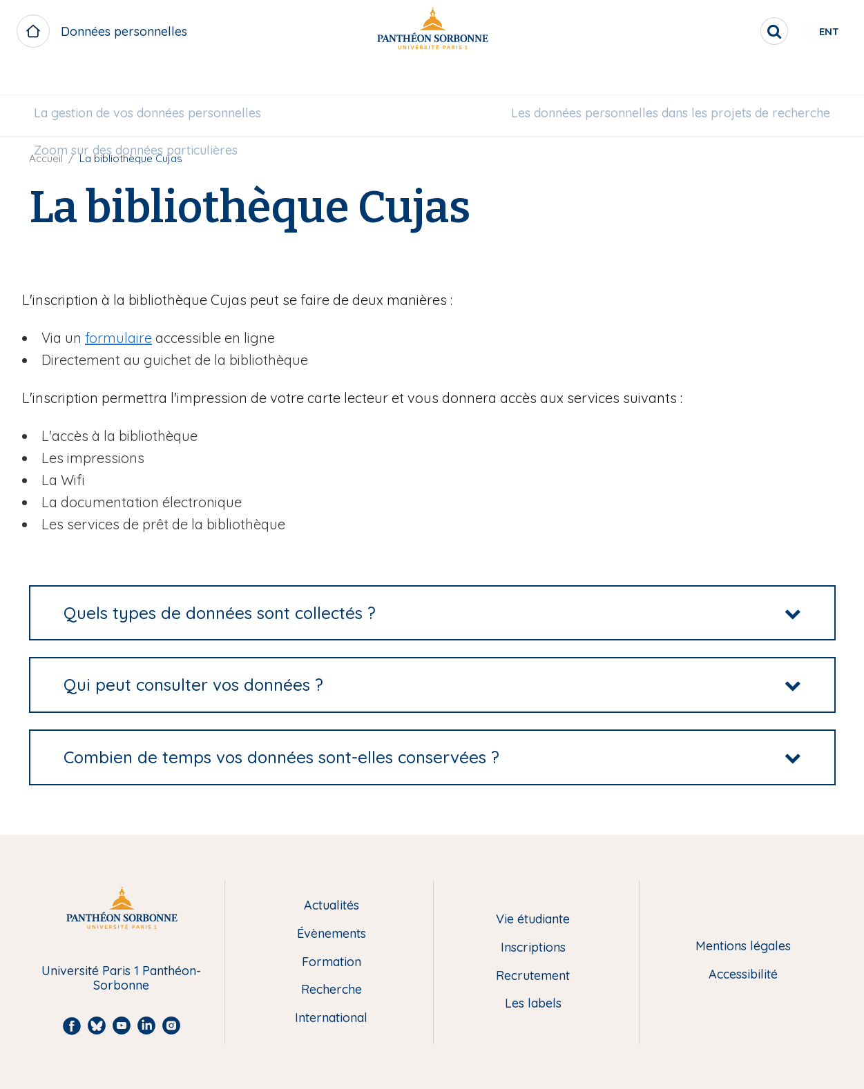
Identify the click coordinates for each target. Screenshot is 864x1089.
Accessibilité (743, 975)
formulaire (118, 337)
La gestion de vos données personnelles (158, 80)
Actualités (331, 906)
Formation (331, 962)
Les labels (533, 1004)
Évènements (331, 934)
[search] (730, 31)
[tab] (432, 613)
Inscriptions (533, 948)
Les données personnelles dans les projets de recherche (659, 80)
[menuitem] (158, 80)
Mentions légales (743, 946)
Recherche (331, 990)
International (331, 1018)
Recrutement (533, 976)
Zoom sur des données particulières (147, 118)
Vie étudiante (533, 919)
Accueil (46, 158)
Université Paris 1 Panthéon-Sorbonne (121, 978)
